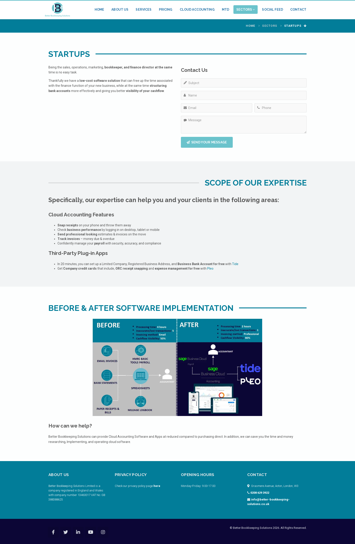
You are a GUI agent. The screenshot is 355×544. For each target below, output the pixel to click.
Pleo (210, 268)
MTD (225, 9)
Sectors (245, 9)
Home (99, 9)
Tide (235, 264)
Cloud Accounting (197, 9)
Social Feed (272, 9)
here (157, 486)
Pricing (166, 9)
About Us (119, 9)
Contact (298, 9)
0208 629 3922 (259, 492)
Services (143, 9)
